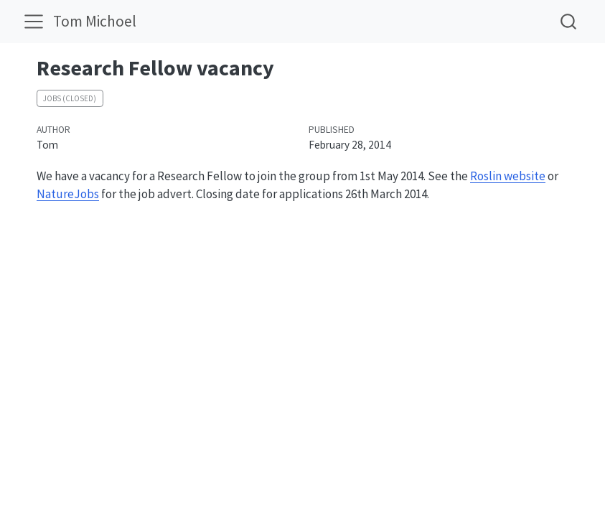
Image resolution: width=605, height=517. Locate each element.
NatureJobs (68, 194)
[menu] (34, 21)
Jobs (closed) (69, 98)
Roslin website (507, 176)
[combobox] (569, 21)
